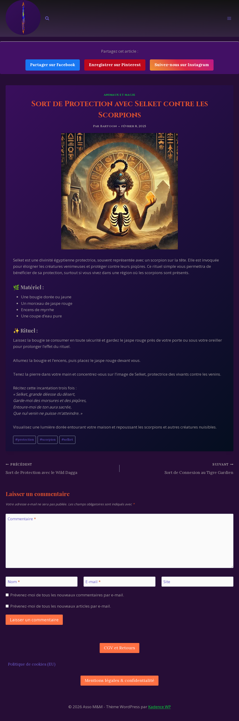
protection (24, 439)
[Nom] (41, 582)
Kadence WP (159, 706)
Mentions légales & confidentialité (119, 680)
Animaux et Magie (119, 95)
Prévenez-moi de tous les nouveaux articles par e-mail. (60, 606)
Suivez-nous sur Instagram (182, 64)
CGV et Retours (119, 647)
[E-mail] (119, 582)
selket (67, 439)
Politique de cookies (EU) (31, 664)
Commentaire (22, 518)
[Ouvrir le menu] (229, 18)
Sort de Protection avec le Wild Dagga (61, 468)
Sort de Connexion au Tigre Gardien (178, 468)
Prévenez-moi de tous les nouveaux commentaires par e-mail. (67, 595)
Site (166, 581)
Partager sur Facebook (52, 64)
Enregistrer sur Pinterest (115, 64)
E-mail (93, 581)
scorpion (48, 439)
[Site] (197, 582)
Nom (14, 581)
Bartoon (108, 126)
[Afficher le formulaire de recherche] (47, 18)
